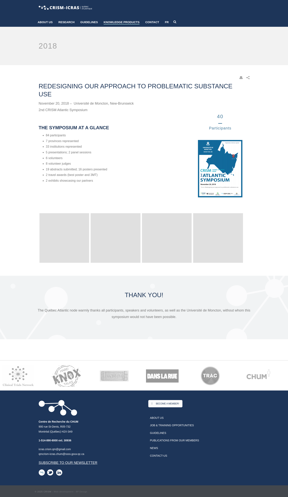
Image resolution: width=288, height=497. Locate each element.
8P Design (81, 491)
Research (66, 22)
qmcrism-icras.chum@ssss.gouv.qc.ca (61, 454)
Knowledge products (122, 22)
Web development (63, 491)
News (154, 448)
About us (45, 22)
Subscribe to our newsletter (68, 463)
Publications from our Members (174, 440)
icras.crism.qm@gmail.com (55, 449)
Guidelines (89, 22)
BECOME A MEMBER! (165, 403)
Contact (152, 22)
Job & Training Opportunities (172, 425)
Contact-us (158, 455)
